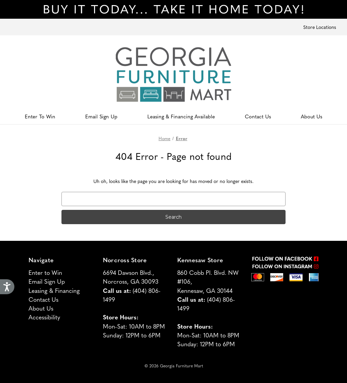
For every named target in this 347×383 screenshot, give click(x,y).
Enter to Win (45, 272)
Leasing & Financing (54, 290)
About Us (311, 116)
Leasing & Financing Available (181, 116)
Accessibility (44, 317)
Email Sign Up (101, 116)
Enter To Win (40, 116)
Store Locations (319, 26)
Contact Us (258, 116)
